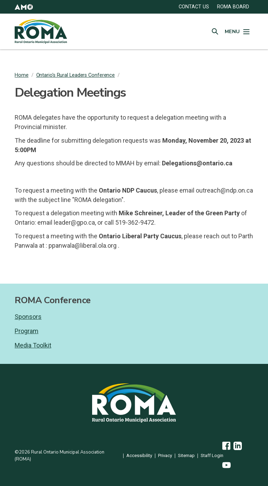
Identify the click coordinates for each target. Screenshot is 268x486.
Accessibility (139, 456)
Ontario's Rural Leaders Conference (75, 75)
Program (26, 331)
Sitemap (186, 456)
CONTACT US (194, 7)
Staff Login (212, 456)
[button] (23, 7)
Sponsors (28, 316)
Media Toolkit (33, 345)
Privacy (165, 456)
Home (22, 75)
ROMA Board (233, 7)
